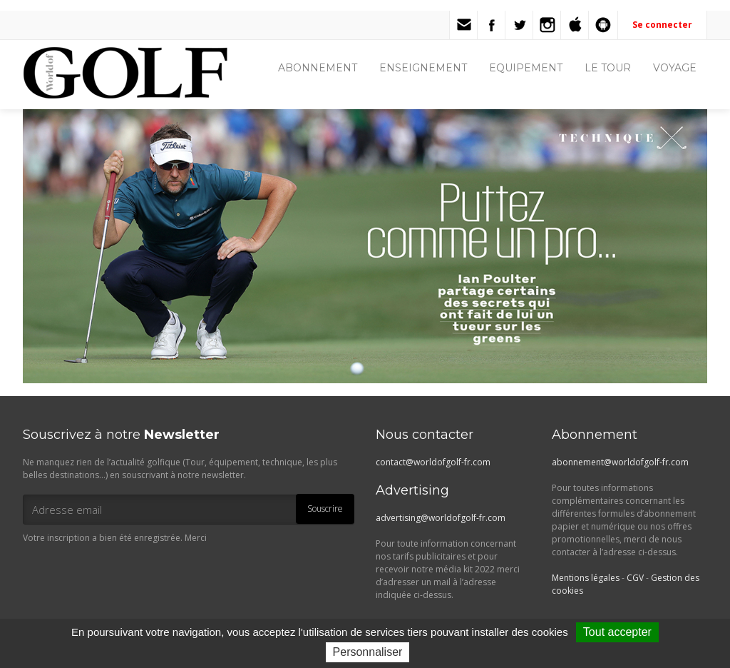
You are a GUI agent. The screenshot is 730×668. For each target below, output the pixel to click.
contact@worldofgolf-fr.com (433, 462)
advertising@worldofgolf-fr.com (440, 518)
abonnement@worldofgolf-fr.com (620, 462)
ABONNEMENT (317, 67)
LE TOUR (608, 67)
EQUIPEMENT (525, 67)
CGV (635, 578)
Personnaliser (368, 652)
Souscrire (325, 508)
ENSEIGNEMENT (423, 67)
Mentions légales (586, 578)
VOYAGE (674, 67)
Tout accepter (617, 632)
